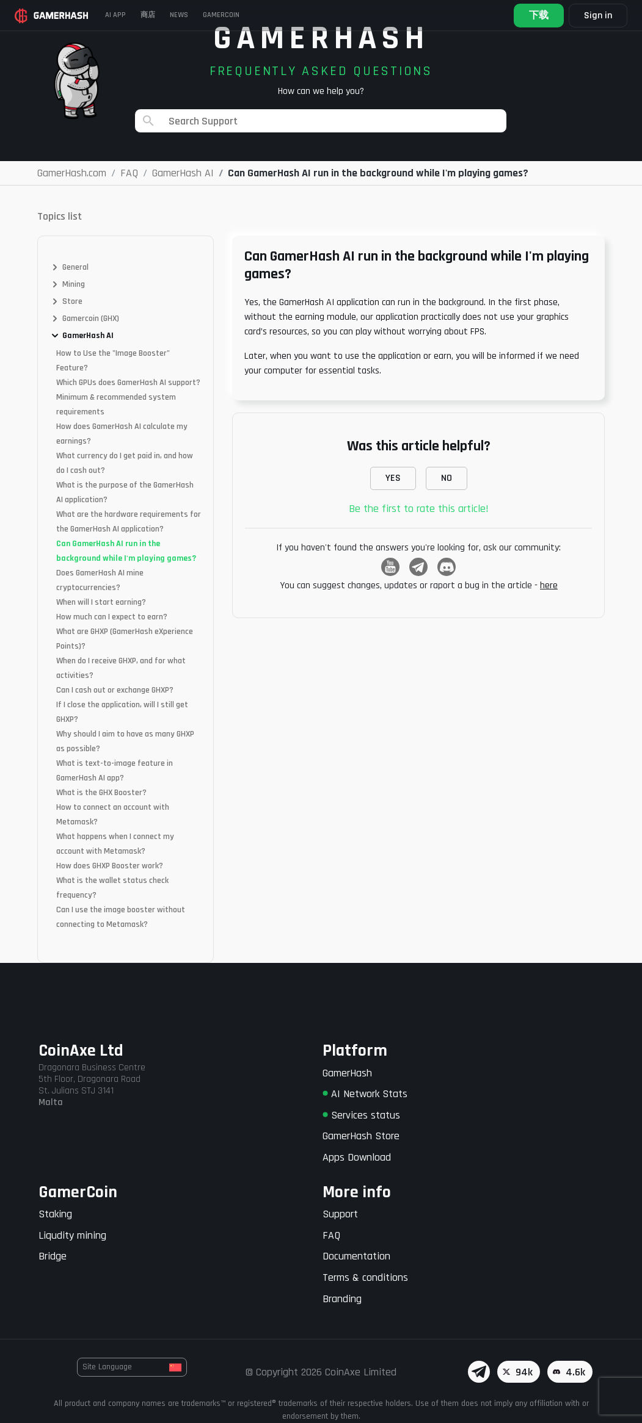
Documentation (356, 1256)
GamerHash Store (361, 1136)
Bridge (52, 1256)
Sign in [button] (598, 15)
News (179, 15)
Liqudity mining (72, 1235)
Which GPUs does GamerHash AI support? (128, 382)
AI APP (115, 15)
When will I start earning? (101, 602)
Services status (361, 1115)
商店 (147, 15)
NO (446, 478)
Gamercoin (221, 15)
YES (393, 478)
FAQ (331, 1235)
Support (340, 1214)
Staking (55, 1214)
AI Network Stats (365, 1094)
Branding (342, 1299)
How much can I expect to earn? (111, 616)
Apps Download (357, 1157)
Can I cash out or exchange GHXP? (114, 690)
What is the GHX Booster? (101, 792)
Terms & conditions (365, 1277)
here (549, 585)
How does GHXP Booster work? (109, 865)
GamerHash (347, 1073)
